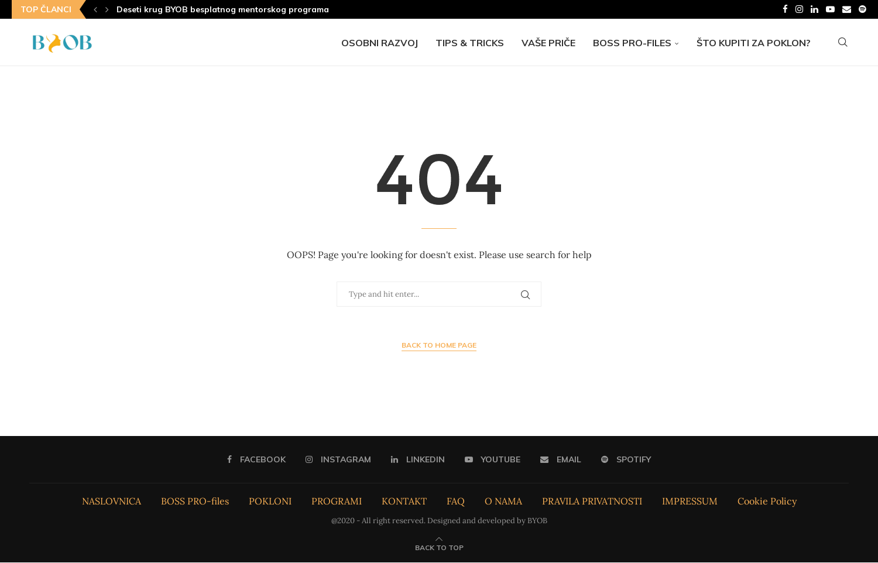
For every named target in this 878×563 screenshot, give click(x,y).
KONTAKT (404, 501)
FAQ (456, 501)
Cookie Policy (767, 501)
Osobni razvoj (379, 43)
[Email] (846, 9)
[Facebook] (785, 9)
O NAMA (503, 501)
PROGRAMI (336, 501)
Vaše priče (548, 43)
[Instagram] (799, 9)
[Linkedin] (814, 9)
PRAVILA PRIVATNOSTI (592, 501)
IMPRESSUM (690, 501)
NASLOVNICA (111, 501)
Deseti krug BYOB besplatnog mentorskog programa (222, 9)
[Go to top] (439, 547)
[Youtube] (830, 9)
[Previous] (95, 9)
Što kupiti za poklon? (754, 43)
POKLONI (270, 501)
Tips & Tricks (469, 43)
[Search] (843, 42)
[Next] (107, 9)
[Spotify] (862, 9)
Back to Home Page (439, 345)
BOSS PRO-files (632, 43)
